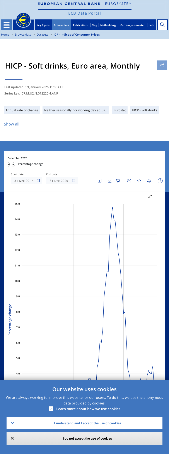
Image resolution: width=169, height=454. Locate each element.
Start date (17, 174)
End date (52, 174)
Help (151, 25)
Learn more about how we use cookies (88, 408)
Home (5, 34)
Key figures (43, 25)
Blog (94, 25)
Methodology (108, 25)
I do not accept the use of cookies (87, 438)
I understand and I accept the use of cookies (87, 423)
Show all (11, 124)
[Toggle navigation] (6, 24)
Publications (80, 25)
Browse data (62, 25)
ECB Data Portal (84, 13)
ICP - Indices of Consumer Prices (77, 34)
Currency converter (132, 25)
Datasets (42, 34)
